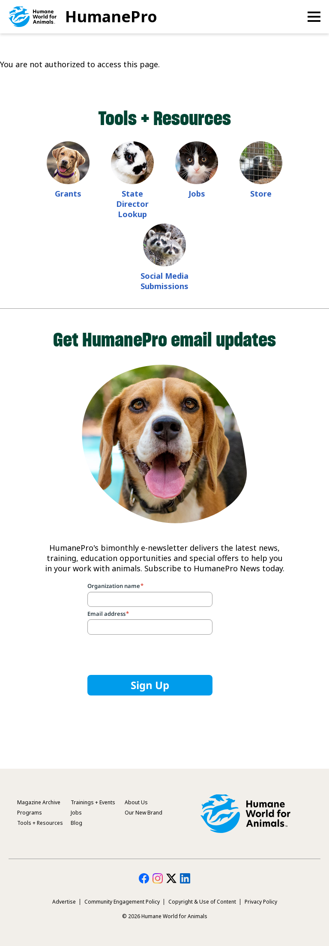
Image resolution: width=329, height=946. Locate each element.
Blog (76, 823)
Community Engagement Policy (122, 901)
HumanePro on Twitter (171, 878)
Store (261, 193)
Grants (68, 193)
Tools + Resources (40, 823)
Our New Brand (143, 812)
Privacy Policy (261, 901)
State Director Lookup (132, 203)
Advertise (64, 901)
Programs (29, 812)
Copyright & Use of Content (202, 901)
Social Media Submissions (164, 281)
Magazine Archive (38, 802)
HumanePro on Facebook (144, 878)
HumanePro (111, 16)
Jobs (196, 193)
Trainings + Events (93, 802)
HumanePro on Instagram (158, 878)
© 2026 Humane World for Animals (164, 916)
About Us (136, 802)
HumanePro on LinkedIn (185, 878)
